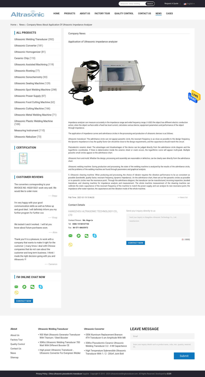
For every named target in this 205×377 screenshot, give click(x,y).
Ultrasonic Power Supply (27, 96)
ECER (169, 374)
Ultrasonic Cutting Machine (29, 108)
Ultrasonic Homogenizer (27, 51)
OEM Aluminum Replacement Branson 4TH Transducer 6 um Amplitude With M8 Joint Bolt (106, 336)
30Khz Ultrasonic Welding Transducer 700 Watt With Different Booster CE (60, 344)
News (159, 13)
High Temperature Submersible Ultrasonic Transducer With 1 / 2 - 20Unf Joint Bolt (106, 352)
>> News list (183, 197)
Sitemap (15, 357)
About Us (85, 13)
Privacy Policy (41, 374)
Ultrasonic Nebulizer (25, 136)
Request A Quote (171, 3)
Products (69, 13)
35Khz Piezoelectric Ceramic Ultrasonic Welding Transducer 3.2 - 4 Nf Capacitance (106, 344)
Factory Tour (102, 13)
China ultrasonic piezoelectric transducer (65, 374)
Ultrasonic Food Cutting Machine (32, 102)
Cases (169, 13)
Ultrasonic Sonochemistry (28, 77)
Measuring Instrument (26, 130)
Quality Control (124, 13)
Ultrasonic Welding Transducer (31, 39)
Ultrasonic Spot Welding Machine (32, 89)
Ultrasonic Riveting (24, 70)
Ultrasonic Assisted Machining (31, 64)
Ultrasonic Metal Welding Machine (33, 114)
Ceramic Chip (21, 58)
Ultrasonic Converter (25, 45)
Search (150, 4)
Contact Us (144, 13)
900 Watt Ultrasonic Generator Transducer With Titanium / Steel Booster (60, 336)
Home (57, 13)
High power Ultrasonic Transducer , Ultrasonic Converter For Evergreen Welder (60, 351)
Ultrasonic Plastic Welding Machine (33, 121)
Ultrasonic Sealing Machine (29, 83)
